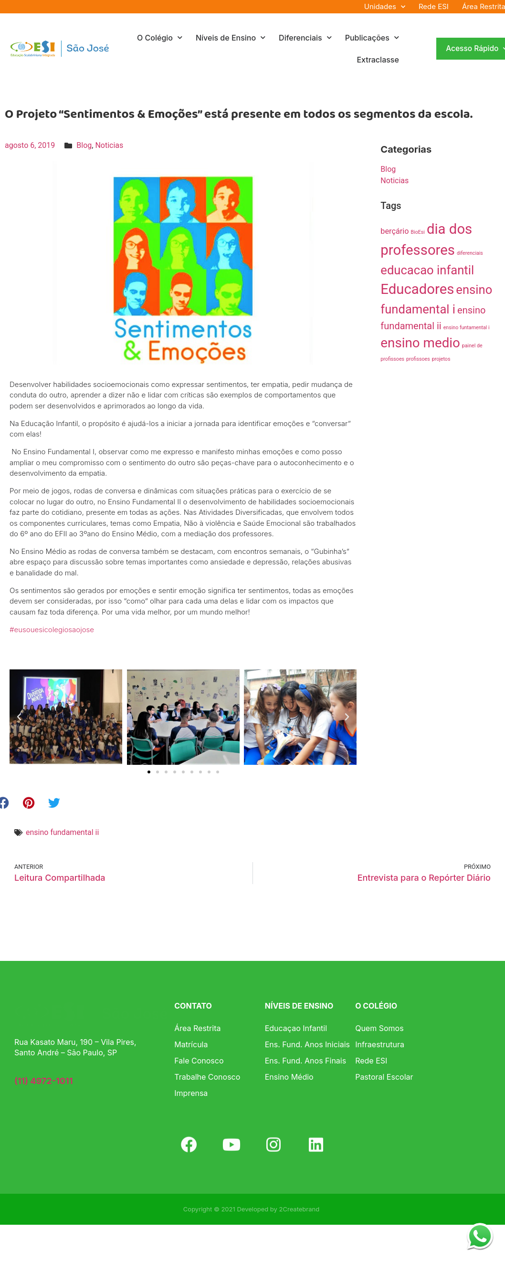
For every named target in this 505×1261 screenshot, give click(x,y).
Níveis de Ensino (230, 37)
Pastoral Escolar (384, 1077)
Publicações (372, 37)
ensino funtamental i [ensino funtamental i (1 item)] (466, 327)
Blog (84, 145)
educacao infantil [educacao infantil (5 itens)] (427, 270)
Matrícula (191, 1044)
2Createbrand (299, 1209)
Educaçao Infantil (296, 1028)
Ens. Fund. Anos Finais (305, 1060)
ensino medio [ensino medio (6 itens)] (420, 343)
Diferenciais (305, 37)
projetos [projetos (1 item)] (441, 359)
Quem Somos (379, 1028)
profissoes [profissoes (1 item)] (418, 359)
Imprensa (191, 1093)
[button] (19, 717)
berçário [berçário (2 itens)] (394, 231)
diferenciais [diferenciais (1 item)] (470, 253)
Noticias (109, 145)
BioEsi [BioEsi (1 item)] (418, 232)
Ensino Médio (289, 1077)
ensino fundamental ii (62, 832)
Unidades (384, 6)
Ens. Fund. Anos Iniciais (307, 1044)
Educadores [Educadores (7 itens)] (417, 289)
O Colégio (159, 37)
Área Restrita (197, 1028)
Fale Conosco (198, 1060)
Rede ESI (434, 6)
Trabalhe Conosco (207, 1077)
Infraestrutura (379, 1044)
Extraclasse (378, 59)
